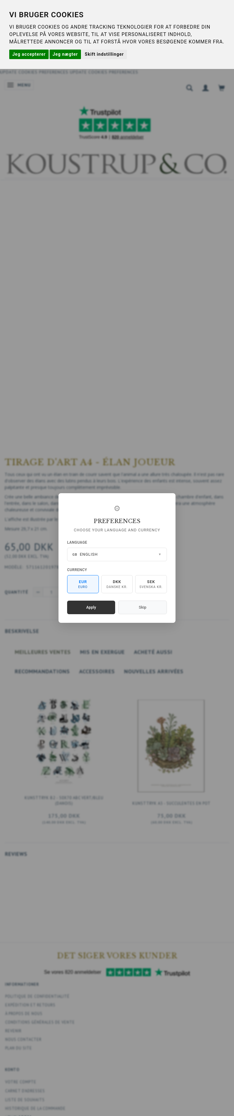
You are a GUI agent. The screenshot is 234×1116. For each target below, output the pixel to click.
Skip (142, 607)
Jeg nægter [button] (65, 54)
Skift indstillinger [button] (104, 54)
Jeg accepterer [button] (29, 54)
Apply (91, 607)
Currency (77, 570)
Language (77, 542)
